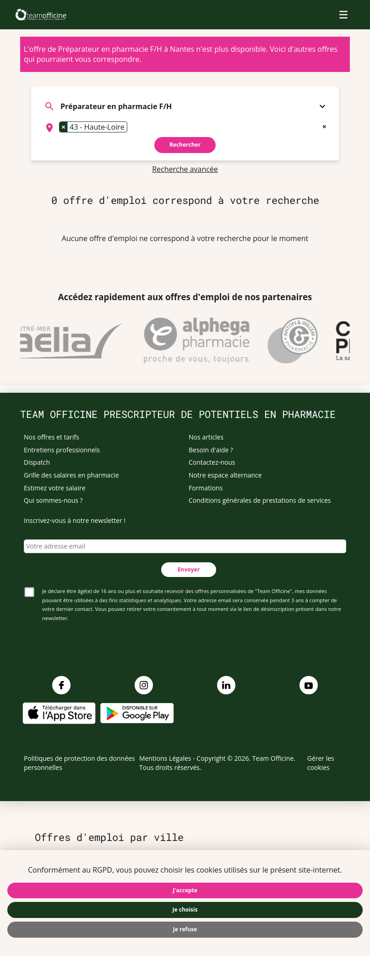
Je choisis (185, 909)
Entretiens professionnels (62, 449)
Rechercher (185, 144)
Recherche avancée (185, 169)
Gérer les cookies (320, 763)
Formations (206, 487)
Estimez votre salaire (55, 487)
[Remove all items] (324, 125)
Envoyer (189, 569)
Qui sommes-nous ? (53, 500)
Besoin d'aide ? (211, 449)
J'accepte (185, 890)
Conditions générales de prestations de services (260, 500)
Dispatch (37, 462)
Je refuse (185, 929)
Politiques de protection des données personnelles (79, 763)
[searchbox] (132, 127)
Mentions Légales (165, 758)
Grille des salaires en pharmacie (71, 475)
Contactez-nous (212, 462)
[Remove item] (64, 127)
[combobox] (185, 128)
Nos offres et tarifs (51, 437)
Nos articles (206, 437)
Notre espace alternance (225, 475)
